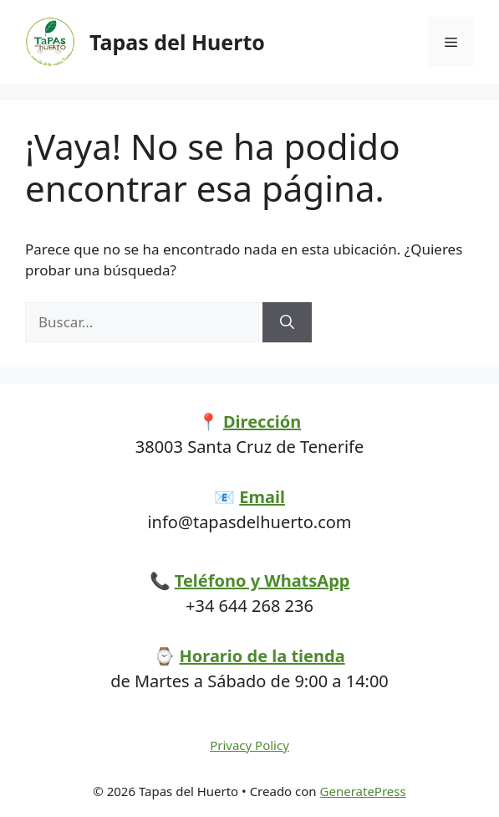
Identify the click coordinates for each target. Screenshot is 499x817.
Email (262, 497)
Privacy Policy (249, 745)
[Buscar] (287, 322)
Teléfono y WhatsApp (262, 580)
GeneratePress (363, 791)
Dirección (262, 421)
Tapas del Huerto (177, 42)
